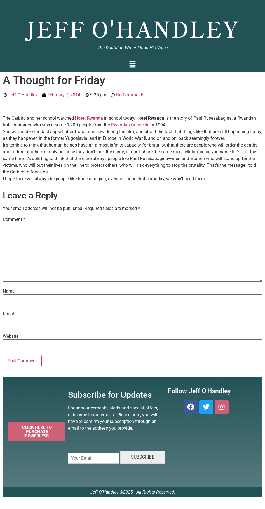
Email (8, 313)
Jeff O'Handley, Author (132, 7)
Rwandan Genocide (130, 125)
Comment (14, 219)
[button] (132, 65)
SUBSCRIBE (142, 457)
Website (10, 336)
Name (9, 291)
